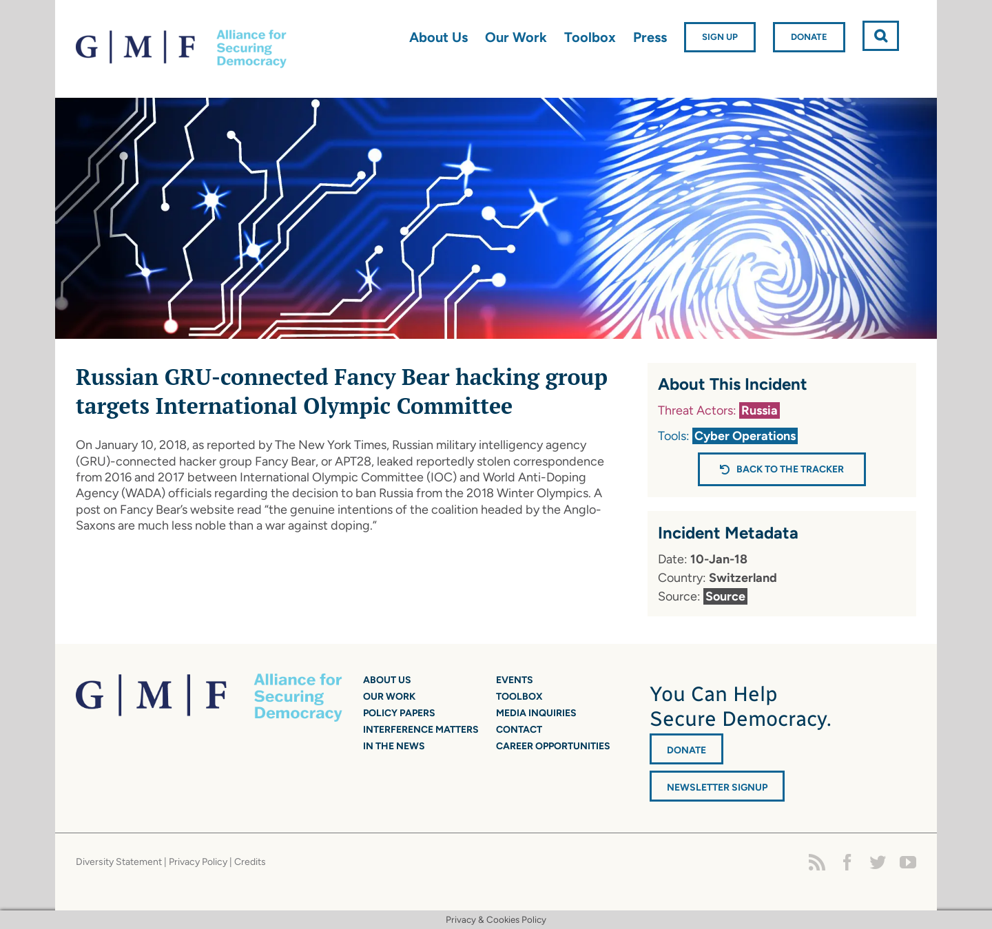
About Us (387, 680)
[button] (880, 36)
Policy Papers (399, 713)
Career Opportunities (553, 746)
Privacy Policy (198, 862)
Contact (519, 729)
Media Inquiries (536, 713)
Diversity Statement (119, 862)
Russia (759, 410)
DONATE (686, 750)
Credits (250, 862)
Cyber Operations (745, 435)
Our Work (389, 696)
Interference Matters (421, 729)
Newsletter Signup (717, 787)
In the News (394, 746)
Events (514, 680)
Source (725, 596)
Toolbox (519, 696)
